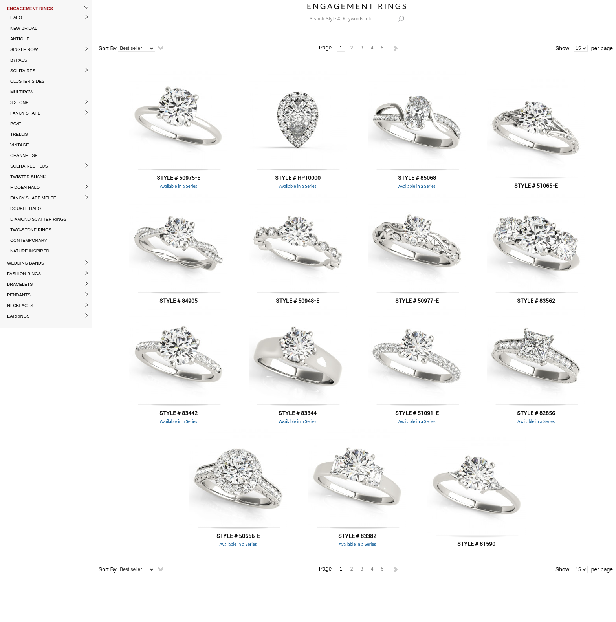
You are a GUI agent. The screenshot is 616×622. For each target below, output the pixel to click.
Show (562, 48)
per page (602, 48)
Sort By (108, 48)
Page (325, 47)
